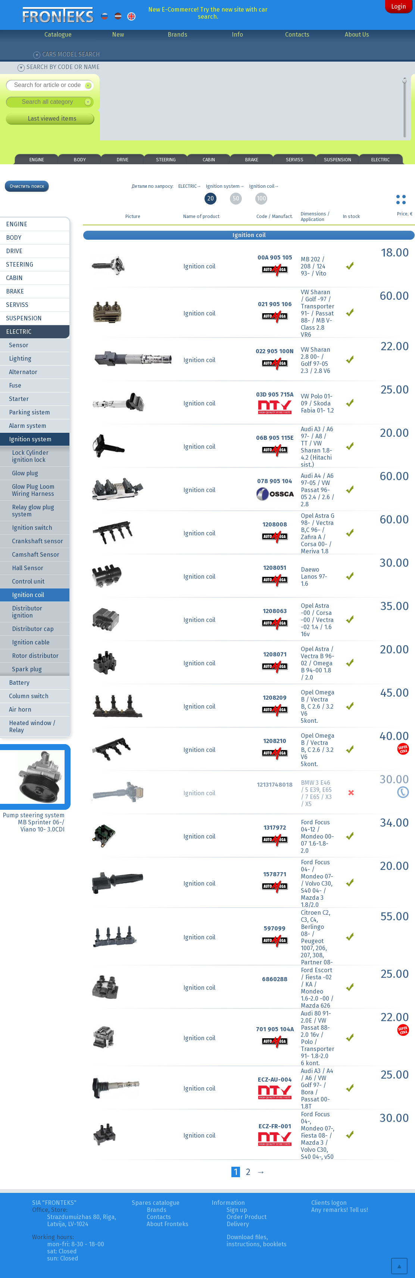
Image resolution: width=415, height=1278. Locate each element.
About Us (357, 34)
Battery (19, 682)
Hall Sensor (27, 568)
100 (261, 198)
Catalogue (58, 34)
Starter (19, 398)
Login (398, 6)
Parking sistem (29, 412)
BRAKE (251, 159)
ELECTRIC (380, 159)
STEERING (166, 159)
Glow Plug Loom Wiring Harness (33, 490)
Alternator (23, 372)
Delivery (238, 1224)
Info (237, 34)
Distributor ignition (27, 612)
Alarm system (27, 425)
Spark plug (27, 669)
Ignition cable (31, 642)
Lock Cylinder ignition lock (30, 456)
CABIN (209, 159)
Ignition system (30, 439)
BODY (80, 159)
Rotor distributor (35, 655)
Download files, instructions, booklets (257, 1241)
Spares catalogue (156, 1202)
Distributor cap (33, 628)
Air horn (20, 709)
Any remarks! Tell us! (339, 1209)
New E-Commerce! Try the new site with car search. (208, 13)
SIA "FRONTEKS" (54, 1202)
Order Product (246, 1217)
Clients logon (329, 1202)
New (118, 34)
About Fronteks (167, 1224)
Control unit (28, 581)
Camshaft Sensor (35, 554)
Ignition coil (28, 594)
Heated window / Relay (32, 726)
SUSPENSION (337, 159)
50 (236, 198)
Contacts (297, 34)
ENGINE (36, 159)
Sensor (18, 345)
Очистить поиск (27, 186)
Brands (177, 34)
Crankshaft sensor (37, 541)
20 (211, 198)
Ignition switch (32, 527)
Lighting (20, 358)
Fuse (15, 385)
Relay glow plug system (33, 511)
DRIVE (122, 159)
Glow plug (25, 473)
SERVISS (294, 159)
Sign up (237, 1209)
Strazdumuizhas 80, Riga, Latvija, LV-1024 (81, 1220)
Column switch (29, 696)
